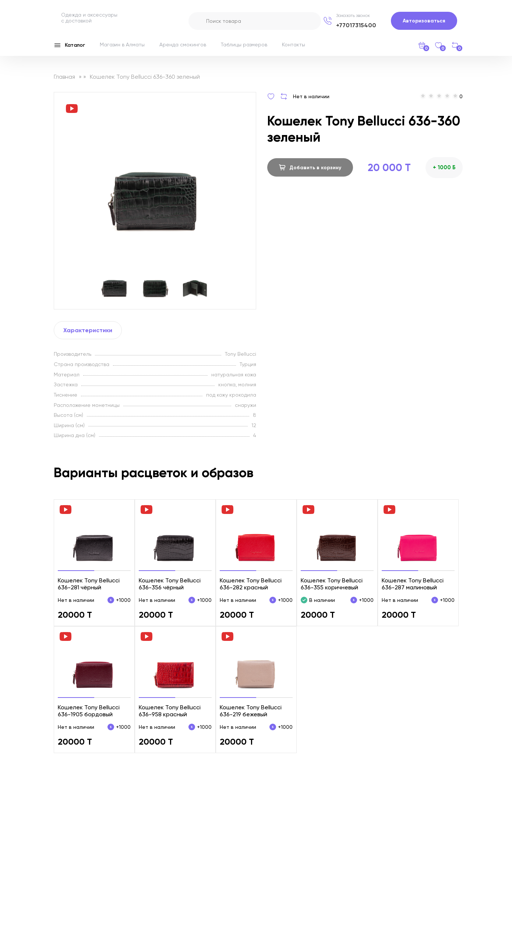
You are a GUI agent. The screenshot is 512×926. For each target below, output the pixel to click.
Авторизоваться (424, 21)
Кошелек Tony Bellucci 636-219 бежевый (251, 711)
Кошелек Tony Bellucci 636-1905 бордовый (89, 711)
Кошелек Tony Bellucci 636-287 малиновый (413, 584)
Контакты (293, 44)
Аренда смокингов (182, 44)
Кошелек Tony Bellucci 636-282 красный (251, 584)
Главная (64, 76)
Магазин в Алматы (122, 44)
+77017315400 (356, 25)
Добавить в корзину (310, 167)
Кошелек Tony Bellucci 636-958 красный (170, 711)
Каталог (69, 45)
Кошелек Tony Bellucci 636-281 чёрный (89, 584)
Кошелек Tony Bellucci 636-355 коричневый (332, 584)
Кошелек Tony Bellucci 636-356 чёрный (170, 584)
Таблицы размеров (244, 44)
